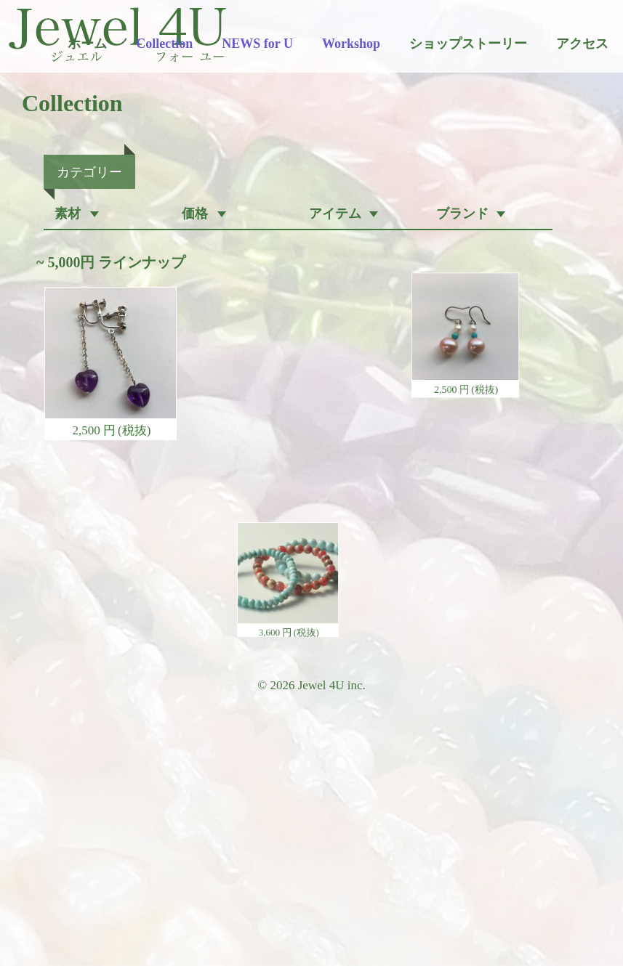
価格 (195, 213)
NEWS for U (257, 43)
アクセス (582, 43)
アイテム (335, 213)
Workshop (351, 43)
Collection (164, 43)
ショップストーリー (468, 43)
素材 (68, 213)
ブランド (462, 213)
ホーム (87, 43)
